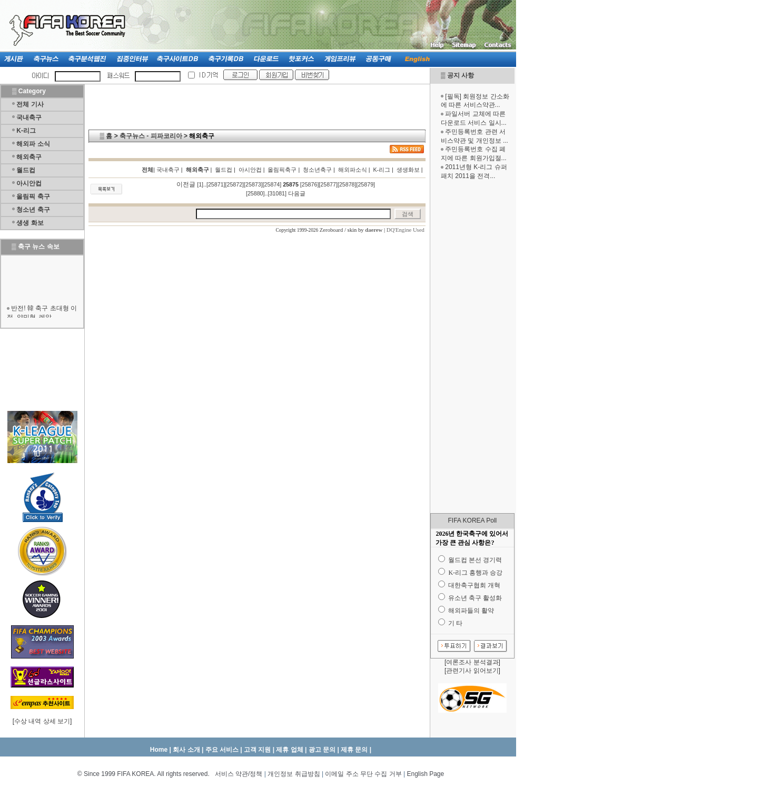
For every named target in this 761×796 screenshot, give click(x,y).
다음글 (296, 193)
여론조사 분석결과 (472, 662)
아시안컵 (29, 183)
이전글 (185, 184)
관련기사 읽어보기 (472, 670)
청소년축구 (317, 169)
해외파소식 (352, 169)
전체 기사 (29, 104)
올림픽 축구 (33, 196)
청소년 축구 (33, 209)
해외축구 (29, 157)
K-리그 (26, 130)
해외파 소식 (33, 144)
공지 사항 (460, 75)
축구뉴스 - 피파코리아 (151, 136)
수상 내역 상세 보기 (42, 721)
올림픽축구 (282, 169)
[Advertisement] (472, 347)
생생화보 (408, 169)
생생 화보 (29, 223)
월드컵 (25, 170)
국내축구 (29, 117)
